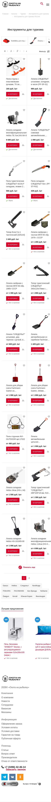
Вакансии (6, 708)
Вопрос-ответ (8, 754)
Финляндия (40, 596)
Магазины (6, 712)
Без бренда (32, 591)
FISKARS (6, 591)
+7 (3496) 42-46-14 (15, 767)
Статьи (4, 750)
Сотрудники (7, 705)
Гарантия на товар (10, 735)
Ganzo (5, 586)
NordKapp (36, 586)
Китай (15, 596)
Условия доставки (10, 731)
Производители (9, 757)
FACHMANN (19, 591)
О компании (7, 697)
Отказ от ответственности (14, 761)
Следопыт (24, 586)
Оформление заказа (11, 724)
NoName (43, 591)
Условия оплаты (9, 727)
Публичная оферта (11, 738)
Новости (5, 701)
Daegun (6, 596)
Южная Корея (26, 596)
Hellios (14, 586)
